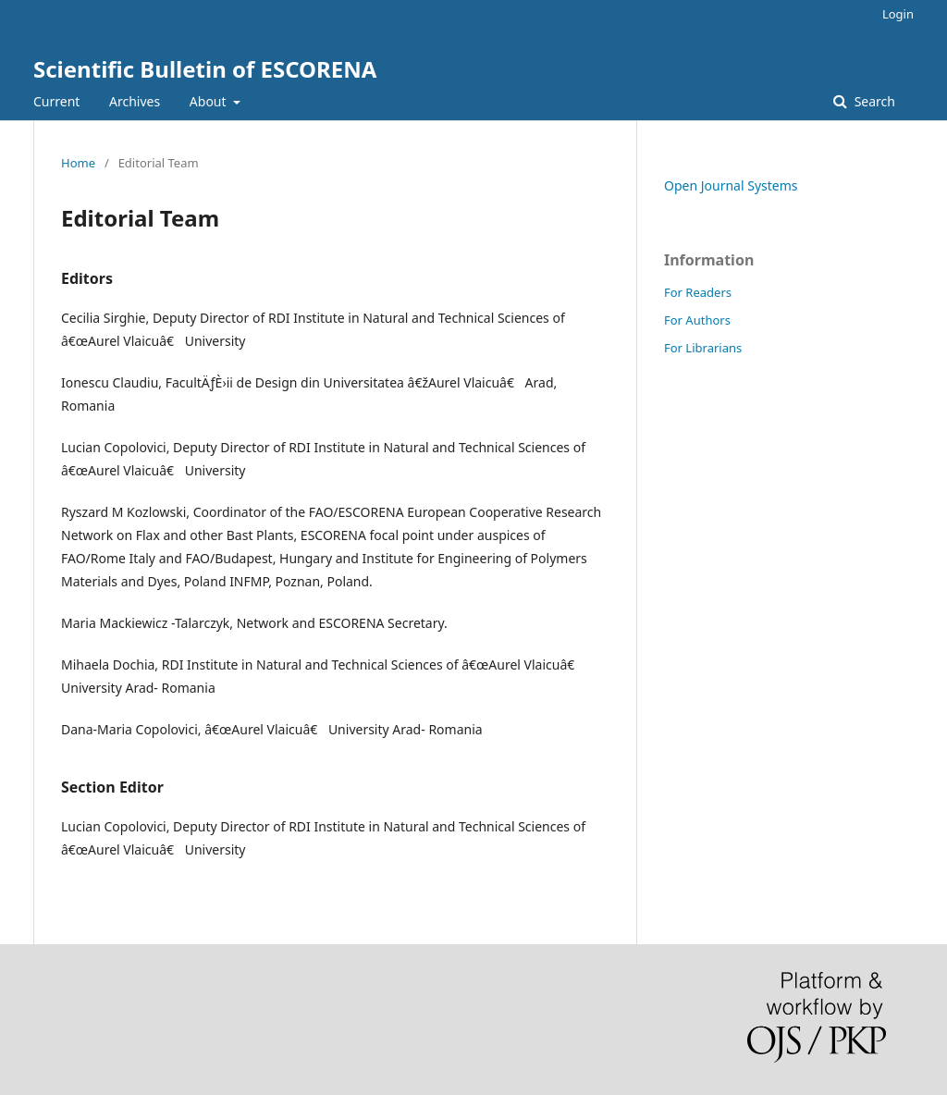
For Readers (698, 292)
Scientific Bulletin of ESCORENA (204, 69)
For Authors (697, 320)
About (209, 101)
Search (873, 101)
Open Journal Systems (731, 185)
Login (898, 14)
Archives (134, 101)
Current (56, 101)
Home (78, 162)
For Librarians (703, 347)
